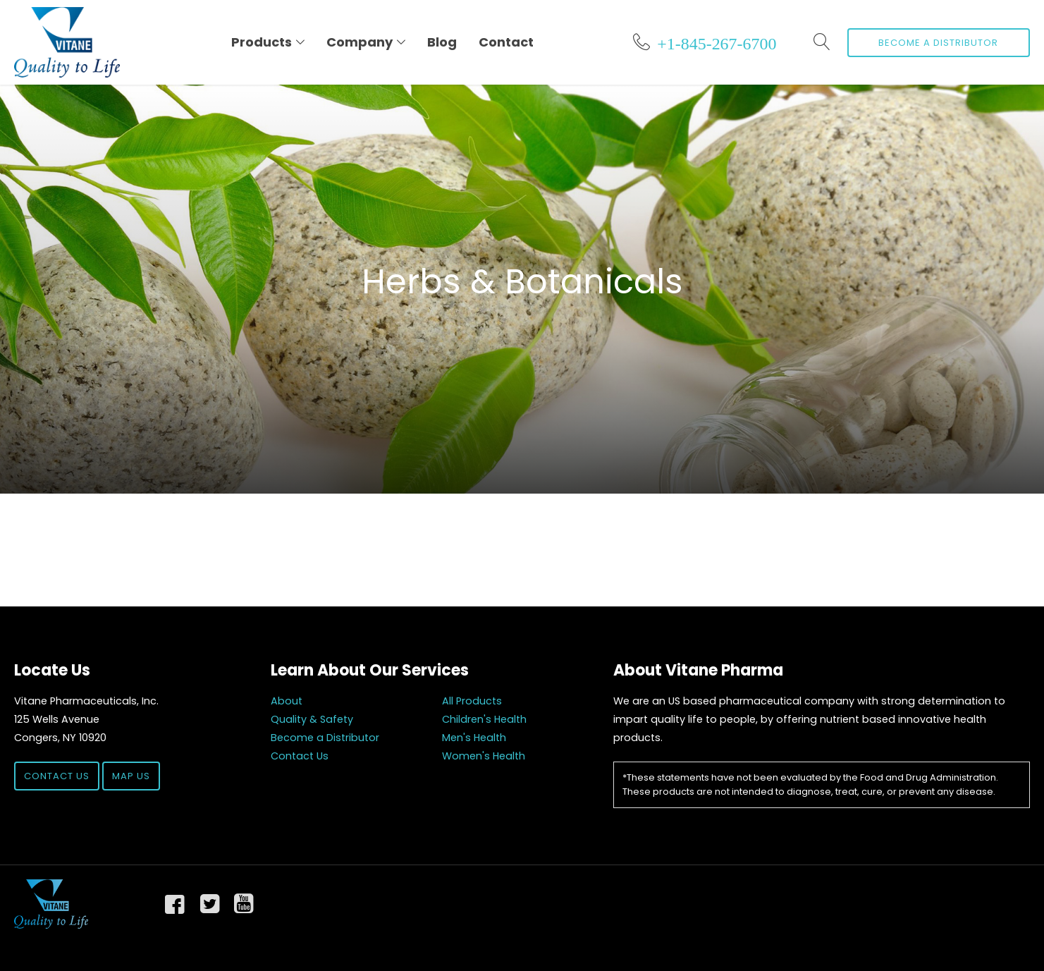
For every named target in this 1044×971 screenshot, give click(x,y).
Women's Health (483, 756)
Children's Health (484, 719)
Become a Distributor (938, 42)
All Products (472, 701)
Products (261, 42)
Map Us (131, 776)
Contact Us (57, 776)
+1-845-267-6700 (716, 41)
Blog (442, 42)
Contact (506, 42)
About (286, 701)
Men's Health (474, 738)
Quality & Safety (312, 719)
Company (359, 42)
